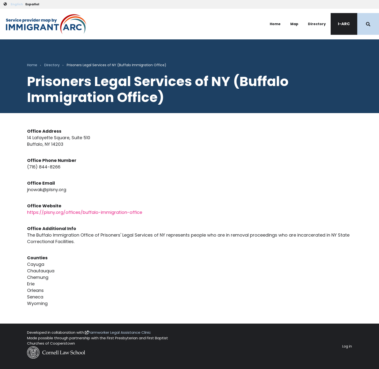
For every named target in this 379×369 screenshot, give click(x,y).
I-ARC (344, 24)
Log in (347, 346)
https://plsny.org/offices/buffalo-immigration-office (84, 212)
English (17, 4)
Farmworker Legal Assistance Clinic (119, 332)
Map (294, 24)
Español (32, 4)
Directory (317, 24)
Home (275, 24)
